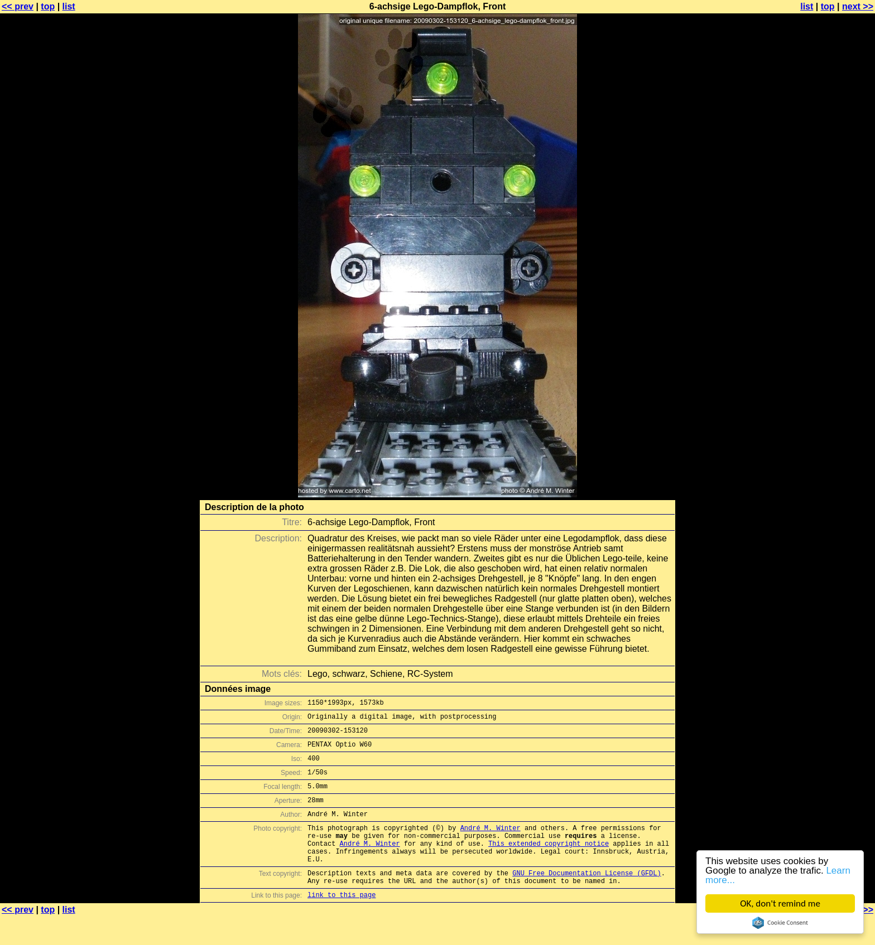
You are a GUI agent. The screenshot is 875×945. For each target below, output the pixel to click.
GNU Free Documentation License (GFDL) (586, 898)
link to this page (341, 923)
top (48, 6)
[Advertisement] (829, 276)
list (68, 6)
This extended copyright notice (548, 863)
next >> (857, 6)
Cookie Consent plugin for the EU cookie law (780, 923)
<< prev (17, 6)
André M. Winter (490, 844)
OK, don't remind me (780, 903)
